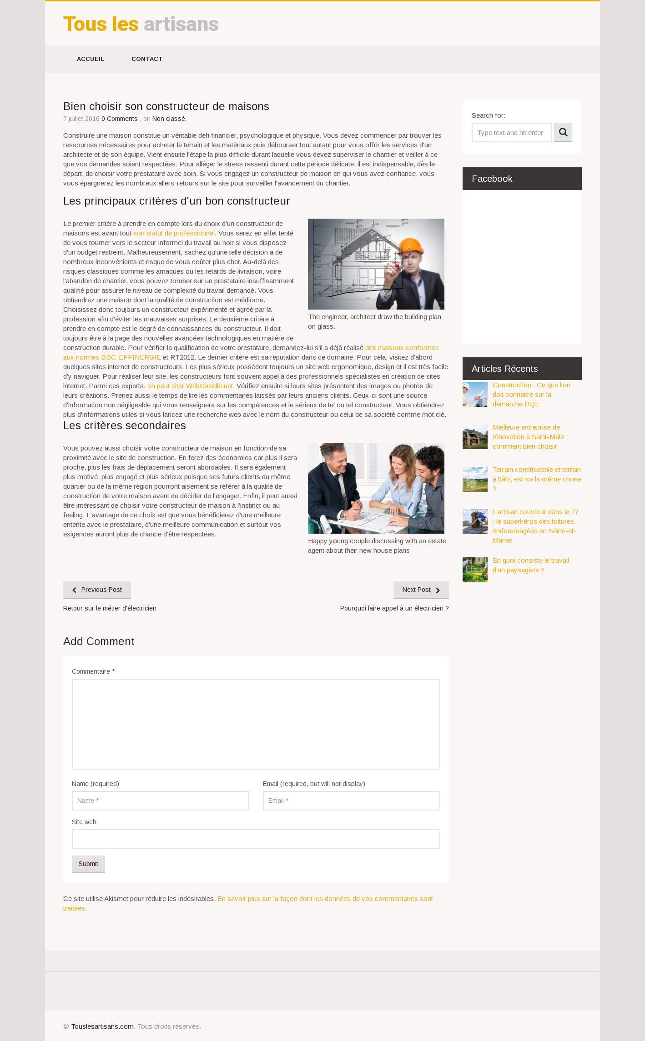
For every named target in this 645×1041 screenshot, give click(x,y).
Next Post (417, 589)
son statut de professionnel (174, 233)
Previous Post (101, 589)
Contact (147, 58)
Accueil (90, 58)
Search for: (488, 115)
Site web (84, 822)
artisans (141, 24)
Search (563, 132)
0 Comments (120, 118)
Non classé (168, 118)
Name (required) (95, 783)
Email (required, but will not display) (314, 783)
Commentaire (93, 671)
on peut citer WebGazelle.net (190, 386)
